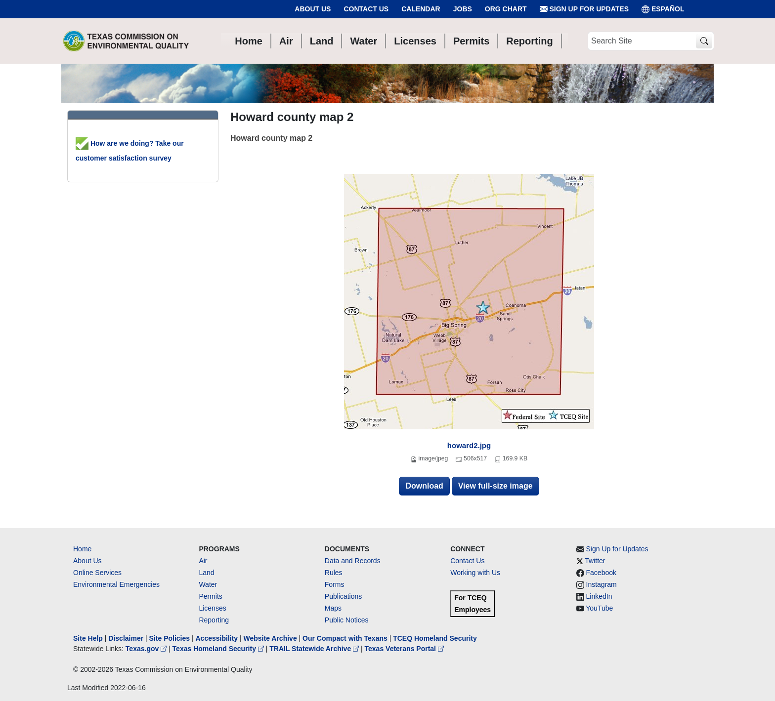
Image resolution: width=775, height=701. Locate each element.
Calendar (420, 9)
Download (424, 486)
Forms (334, 584)
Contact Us (366, 9)
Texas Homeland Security (219, 649)
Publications (343, 596)
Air (203, 561)
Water (208, 584)
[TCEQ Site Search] (704, 41)
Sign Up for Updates (584, 9)
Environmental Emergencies (116, 584)
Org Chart (506, 9)
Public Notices (347, 620)
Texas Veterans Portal (404, 649)
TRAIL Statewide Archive (315, 649)
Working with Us (475, 573)
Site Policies (169, 638)
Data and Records (353, 561)
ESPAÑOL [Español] (663, 9)
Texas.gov (147, 649)
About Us (313, 9)
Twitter (595, 561)
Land (206, 573)
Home (82, 549)
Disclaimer (125, 638)
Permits (210, 596)
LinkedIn (599, 596)
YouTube (599, 608)
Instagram (601, 584)
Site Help (88, 638)
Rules (334, 573)
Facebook (601, 573)
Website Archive (270, 638)
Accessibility (217, 638)
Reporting (214, 620)
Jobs (462, 9)
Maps (333, 608)
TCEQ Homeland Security (435, 638)
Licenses (212, 608)
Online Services (97, 573)
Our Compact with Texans (345, 638)
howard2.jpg (469, 445)
